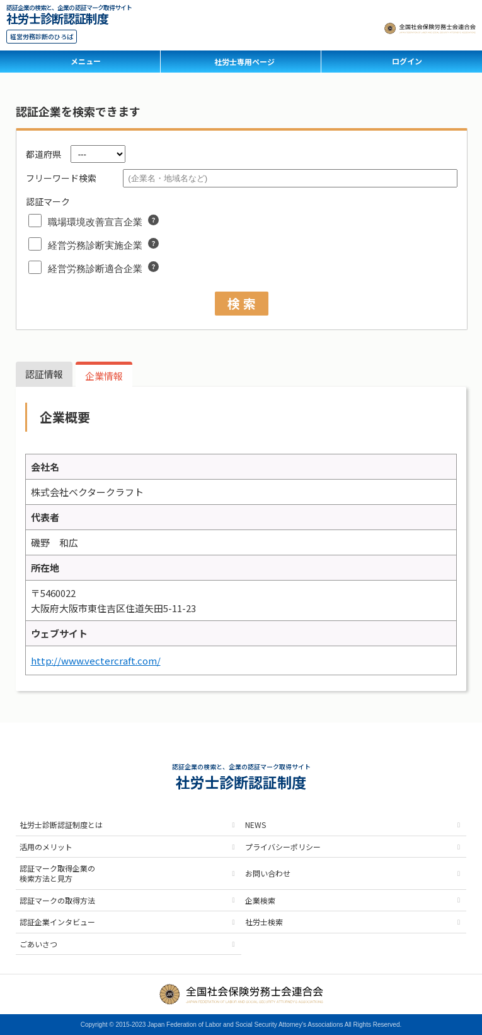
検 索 (241, 303)
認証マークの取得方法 (57, 900)
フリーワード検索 (61, 178)
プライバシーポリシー (283, 846)
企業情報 (104, 375)
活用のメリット (46, 846)
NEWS (255, 824)
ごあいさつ (38, 943)
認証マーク (48, 201)
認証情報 (44, 374)
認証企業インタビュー (57, 921)
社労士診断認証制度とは (61, 824)
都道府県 (43, 154)
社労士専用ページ (244, 61)
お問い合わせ (267, 873)
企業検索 (260, 900)
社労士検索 (264, 921)
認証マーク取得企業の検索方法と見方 (57, 873)
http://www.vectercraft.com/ (96, 660)
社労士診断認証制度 (57, 17)
